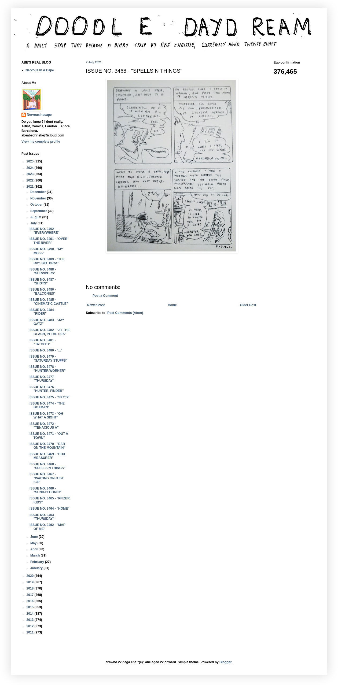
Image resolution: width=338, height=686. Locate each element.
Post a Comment (105, 296)
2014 (31, 613)
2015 (31, 607)
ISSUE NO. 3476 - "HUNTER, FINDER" (47, 389)
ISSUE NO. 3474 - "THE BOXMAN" (47, 405)
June (34, 537)
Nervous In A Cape (39, 70)
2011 (31, 632)
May (34, 543)
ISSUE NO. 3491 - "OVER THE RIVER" (48, 240)
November (38, 198)
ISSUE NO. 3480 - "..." (46, 350)
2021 (31, 186)
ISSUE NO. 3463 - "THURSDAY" (43, 517)
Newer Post (96, 305)
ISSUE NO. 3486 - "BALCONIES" (43, 291)
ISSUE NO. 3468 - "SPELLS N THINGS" (47, 466)
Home (172, 305)
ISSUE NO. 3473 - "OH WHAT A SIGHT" (46, 415)
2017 (31, 595)
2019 (31, 582)
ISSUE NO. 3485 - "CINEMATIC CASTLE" (49, 301)
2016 (31, 601)
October (36, 204)
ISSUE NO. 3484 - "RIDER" (43, 312)
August (36, 217)
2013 (31, 620)
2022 (31, 180)
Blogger (225, 662)
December (38, 192)
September (39, 211)
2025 (31, 161)
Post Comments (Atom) (125, 313)
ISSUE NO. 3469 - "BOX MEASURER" (47, 456)
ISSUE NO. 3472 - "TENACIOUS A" (44, 425)
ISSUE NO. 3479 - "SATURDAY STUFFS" (48, 358)
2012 (31, 626)
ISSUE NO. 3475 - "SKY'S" (49, 397)
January (36, 568)
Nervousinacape (39, 115)
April (34, 549)
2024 (31, 168)
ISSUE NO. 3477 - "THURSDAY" (43, 379)
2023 (31, 174)
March (35, 555)
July (34, 223)
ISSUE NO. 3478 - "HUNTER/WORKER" (47, 368)
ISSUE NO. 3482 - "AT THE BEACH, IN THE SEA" (50, 332)
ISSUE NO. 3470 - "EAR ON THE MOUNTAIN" (47, 446)
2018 (31, 588)
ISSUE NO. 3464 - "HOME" (49, 508)
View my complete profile (40, 141)
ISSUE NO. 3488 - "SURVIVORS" (43, 271)
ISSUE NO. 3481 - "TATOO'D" (43, 342)
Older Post (248, 305)
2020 (31, 576)
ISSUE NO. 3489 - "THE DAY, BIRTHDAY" (47, 261)
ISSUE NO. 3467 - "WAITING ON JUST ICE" (47, 478)
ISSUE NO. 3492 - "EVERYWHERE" (44, 231)
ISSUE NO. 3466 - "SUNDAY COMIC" (45, 490)
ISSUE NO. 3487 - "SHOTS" (43, 281)
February (37, 562)
